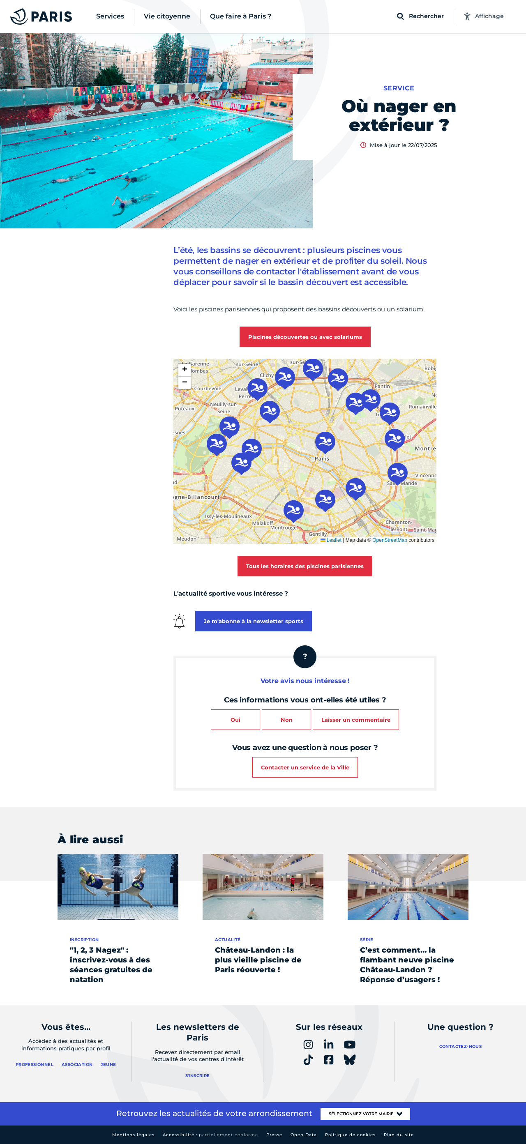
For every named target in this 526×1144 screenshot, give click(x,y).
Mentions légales (133, 1134)
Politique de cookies (350, 1134)
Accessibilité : (210, 1134)
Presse (274, 1134)
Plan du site (399, 1134)
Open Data (304, 1134)
